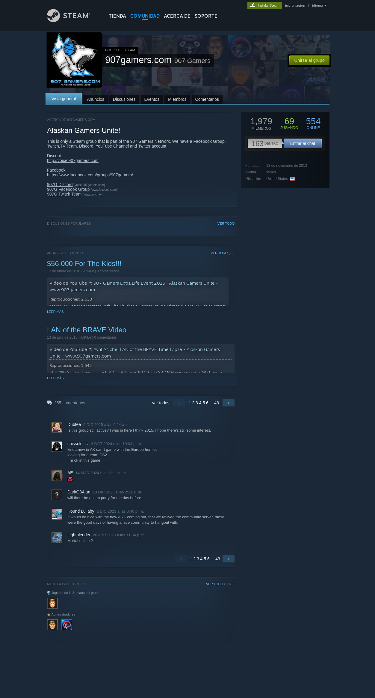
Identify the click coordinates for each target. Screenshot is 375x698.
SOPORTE (206, 16)
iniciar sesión (295, 5)
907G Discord (60, 184)
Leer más (55, 311)
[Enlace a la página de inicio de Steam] (73, 20)
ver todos (161, 402)
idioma (317, 5)
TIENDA (117, 16)
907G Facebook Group (68, 189)
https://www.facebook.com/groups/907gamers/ (90, 174)
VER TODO (226, 223)
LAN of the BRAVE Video (86, 330)
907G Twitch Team (64, 194)
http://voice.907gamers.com (73, 160)
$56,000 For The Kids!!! (84, 263)
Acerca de (177, 16)
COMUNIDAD (145, 16)
